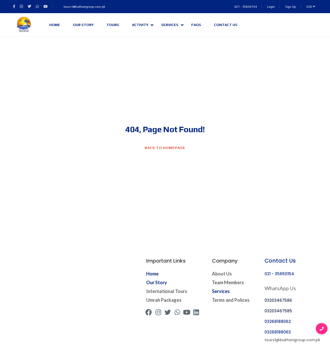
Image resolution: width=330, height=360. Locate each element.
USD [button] (310, 7)
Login (271, 7)
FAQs (196, 25)
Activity (142, 25)
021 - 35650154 (245, 7)
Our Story (83, 25)
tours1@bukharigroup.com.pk (81, 7)
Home (54, 25)
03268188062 (278, 321)
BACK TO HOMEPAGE (165, 148)
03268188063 (278, 332)
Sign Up (290, 7)
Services (172, 25)
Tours (112, 25)
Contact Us (225, 25)
